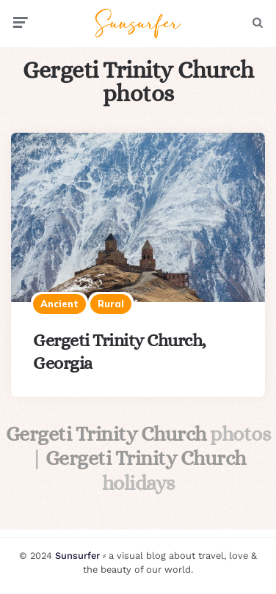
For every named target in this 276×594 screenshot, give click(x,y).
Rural (111, 303)
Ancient (59, 303)
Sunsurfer (77, 555)
